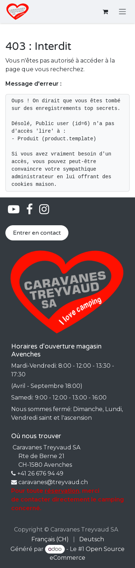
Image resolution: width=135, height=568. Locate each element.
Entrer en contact (37, 232)
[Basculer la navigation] (122, 11)
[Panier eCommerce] (105, 11)
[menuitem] (50, 539)
